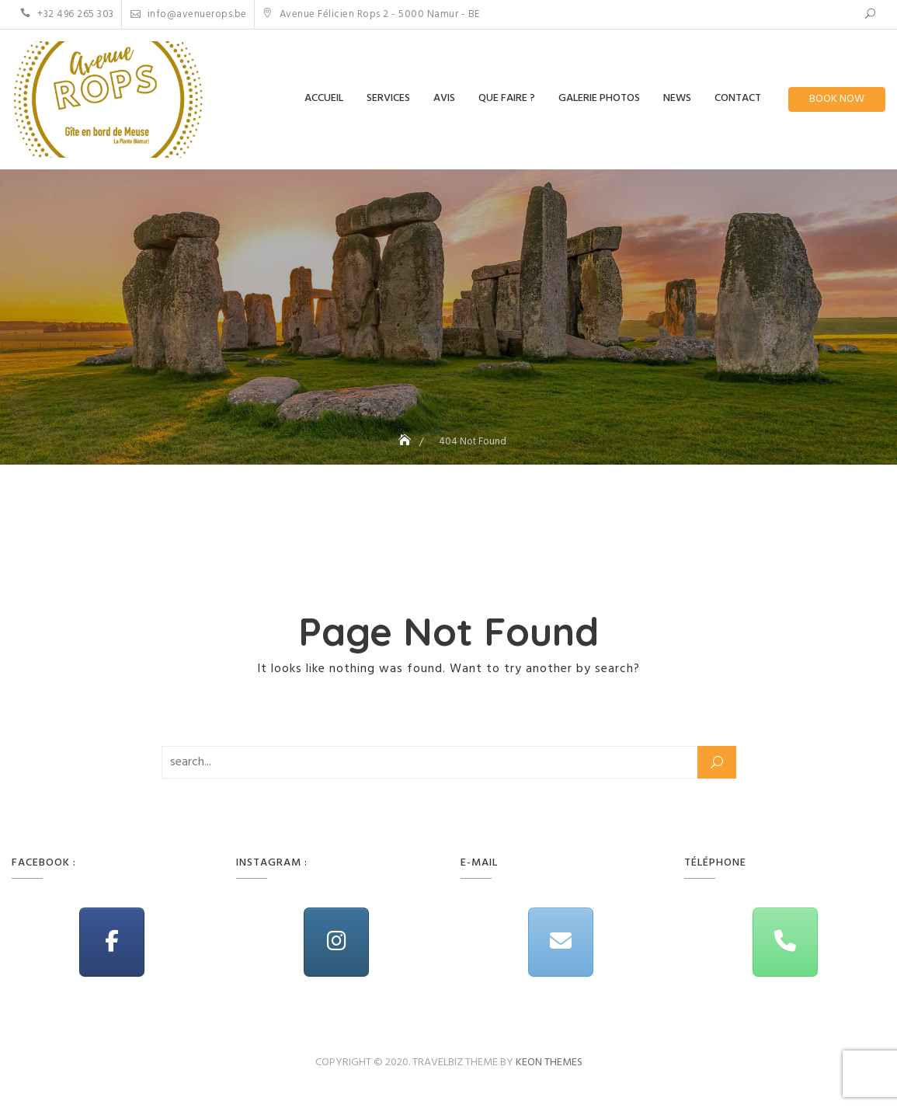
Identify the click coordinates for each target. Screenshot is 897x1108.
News (677, 98)
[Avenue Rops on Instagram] (336, 942)
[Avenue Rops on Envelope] (560, 942)
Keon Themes (549, 1062)
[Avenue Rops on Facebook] (111, 942)
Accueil (323, 98)
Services (388, 98)
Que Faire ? (506, 98)
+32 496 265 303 (67, 14)
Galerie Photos (599, 98)
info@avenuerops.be (188, 14)
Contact (737, 98)
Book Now (836, 99)
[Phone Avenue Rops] (785, 942)
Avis (444, 98)
